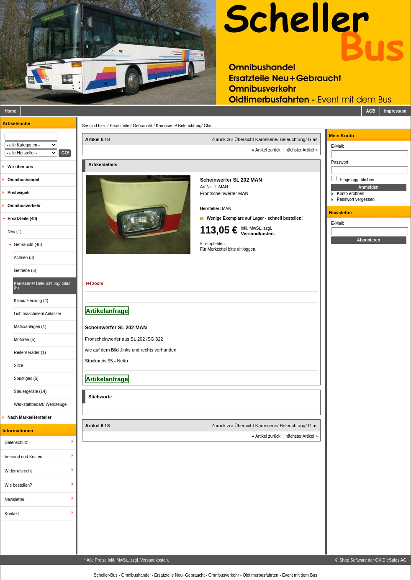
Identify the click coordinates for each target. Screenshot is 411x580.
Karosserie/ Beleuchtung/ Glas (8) (42, 285)
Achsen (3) (24, 257)
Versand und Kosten (23, 456)
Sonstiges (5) (26, 378)
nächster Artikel (301, 150)
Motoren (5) (25, 339)
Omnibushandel (23, 179)
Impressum (395, 111)
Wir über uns (20, 166)
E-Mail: (337, 146)
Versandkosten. (258, 233)
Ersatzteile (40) (22, 218)
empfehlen (205, 243)
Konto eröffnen (350, 193)
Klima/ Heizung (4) (31, 300)
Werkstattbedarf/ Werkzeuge (40, 404)
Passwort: (340, 162)
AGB (370, 111)
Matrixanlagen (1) (30, 326)
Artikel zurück (266, 150)
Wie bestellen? (18, 485)
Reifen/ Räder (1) (30, 352)
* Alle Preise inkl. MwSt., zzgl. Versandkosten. (126, 560)
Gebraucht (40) (28, 244)
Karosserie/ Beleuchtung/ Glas (184, 125)
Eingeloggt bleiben (352, 179)
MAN (226, 208)
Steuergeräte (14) (30, 391)
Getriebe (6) (25, 270)
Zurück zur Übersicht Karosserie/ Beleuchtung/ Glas (264, 139)
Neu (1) (14, 231)
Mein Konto (341, 135)
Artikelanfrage (107, 310)
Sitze (18, 365)
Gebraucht (142, 125)
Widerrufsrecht (18, 471)
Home (10, 111)
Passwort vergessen (356, 199)
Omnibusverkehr (24, 205)
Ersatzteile (119, 125)
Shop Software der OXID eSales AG (372, 560)
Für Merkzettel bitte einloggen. (200, 249)
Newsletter (14, 499)
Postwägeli (18, 192)
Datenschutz (16, 442)
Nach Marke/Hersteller (29, 417)
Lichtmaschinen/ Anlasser (37, 313)
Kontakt (12, 513)
